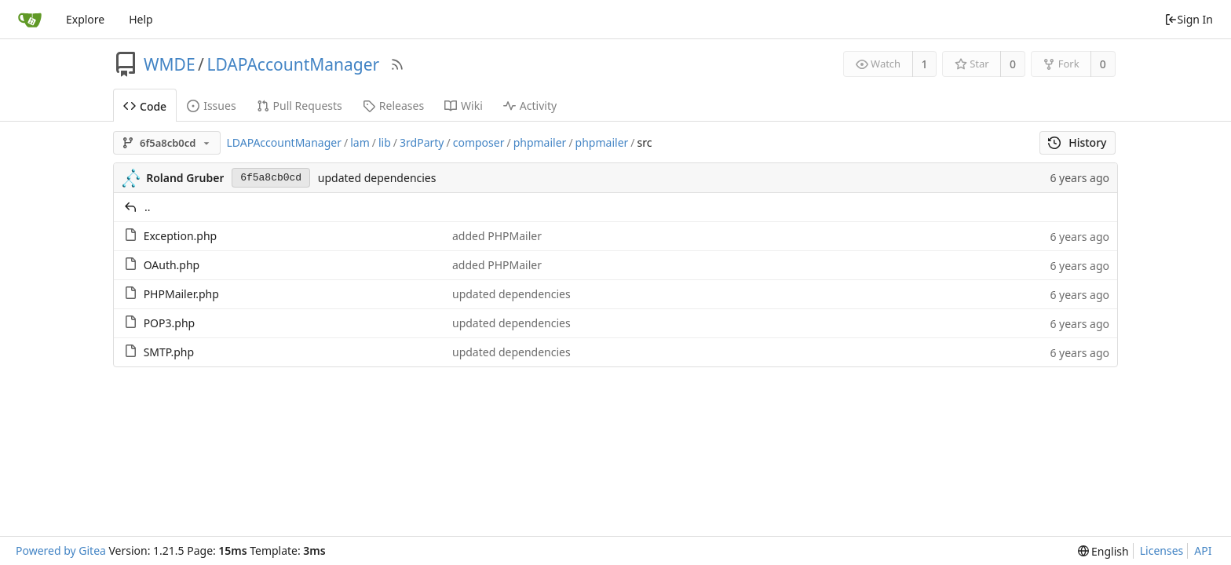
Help (141, 19)
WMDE (169, 64)
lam (360, 142)
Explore (85, 19)
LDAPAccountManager (292, 64)
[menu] (1103, 551)
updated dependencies (377, 177)
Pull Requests (299, 105)
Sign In (1188, 19)
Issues (211, 105)
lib (384, 142)
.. (147, 206)
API (1202, 550)
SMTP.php (169, 351)
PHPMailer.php (181, 293)
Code (144, 106)
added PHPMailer (497, 235)
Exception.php (180, 235)
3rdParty (422, 142)
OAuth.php (172, 264)
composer (479, 142)
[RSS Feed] (397, 64)
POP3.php (169, 322)
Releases (393, 105)
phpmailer (540, 142)
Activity (530, 105)
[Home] (30, 19)
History (1077, 142)
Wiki (463, 105)
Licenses (1162, 550)
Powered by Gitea (61, 550)
